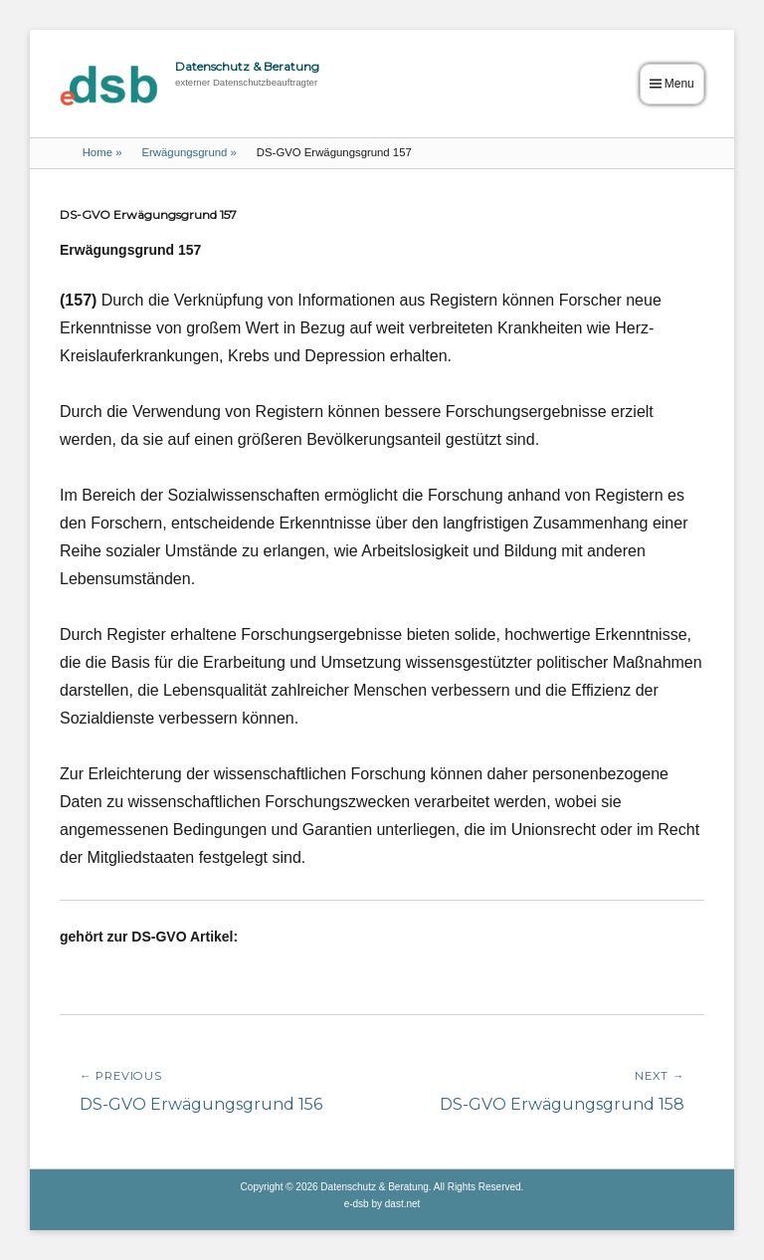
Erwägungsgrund (188, 152)
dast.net (403, 1203)
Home (102, 152)
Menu (679, 84)
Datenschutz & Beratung (247, 66)
